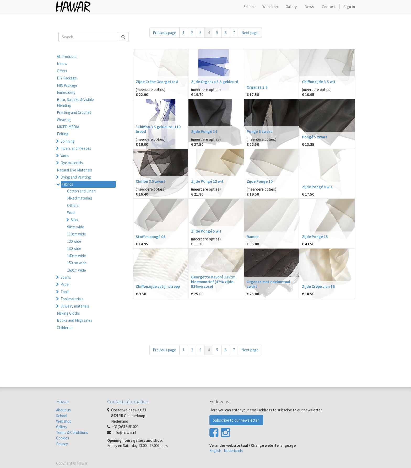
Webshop (64, 421)
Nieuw (62, 63)
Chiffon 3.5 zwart (150, 181)
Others (73, 205)
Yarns (65, 155)
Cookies (62, 437)
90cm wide (75, 226)
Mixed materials (80, 198)
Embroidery (66, 92)
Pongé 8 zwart (259, 131)
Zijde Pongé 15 (315, 236)
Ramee (252, 236)
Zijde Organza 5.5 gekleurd (214, 81)
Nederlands (233, 450)
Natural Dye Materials (74, 170)
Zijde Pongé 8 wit (317, 186)
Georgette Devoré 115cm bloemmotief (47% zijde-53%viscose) (213, 282)
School (61, 415)
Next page (249, 32)
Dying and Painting (76, 177)
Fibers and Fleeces (76, 148)
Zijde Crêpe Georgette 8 (157, 81)
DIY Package (67, 78)
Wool (71, 212)
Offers (62, 70)
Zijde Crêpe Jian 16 (318, 286)
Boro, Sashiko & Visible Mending (75, 102)
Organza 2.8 (257, 87)
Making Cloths (68, 313)
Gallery (61, 426)
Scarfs (66, 277)
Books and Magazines (74, 320)
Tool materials (72, 298)
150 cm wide (77, 262)
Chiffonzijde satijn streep (158, 286)
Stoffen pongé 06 (150, 236)
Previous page (164, 32)
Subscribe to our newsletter (236, 420)
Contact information (127, 401)
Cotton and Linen (81, 191)
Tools (65, 291)
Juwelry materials (75, 306)
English (215, 450)
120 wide (74, 241)
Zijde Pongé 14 (204, 131)
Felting (62, 133)
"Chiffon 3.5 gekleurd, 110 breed (158, 129)
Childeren (65, 327)
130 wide (74, 248)
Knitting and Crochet (74, 112)
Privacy (62, 443)
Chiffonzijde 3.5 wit (319, 81)
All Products (67, 56)
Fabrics (67, 184)
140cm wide (76, 255)
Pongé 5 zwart (314, 137)
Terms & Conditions (72, 432)
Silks (74, 219)
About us (63, 409)
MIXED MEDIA (68, 126)
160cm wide (76, 270)
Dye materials (72, 162)
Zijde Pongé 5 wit (206, 231)
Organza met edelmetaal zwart (268, 284)
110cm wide (76, 234)
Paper (65, 284)
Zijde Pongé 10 (260, 181)
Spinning (68, 141)
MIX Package (67, 85)
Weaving (64, 119)
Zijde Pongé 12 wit (207, 181)
